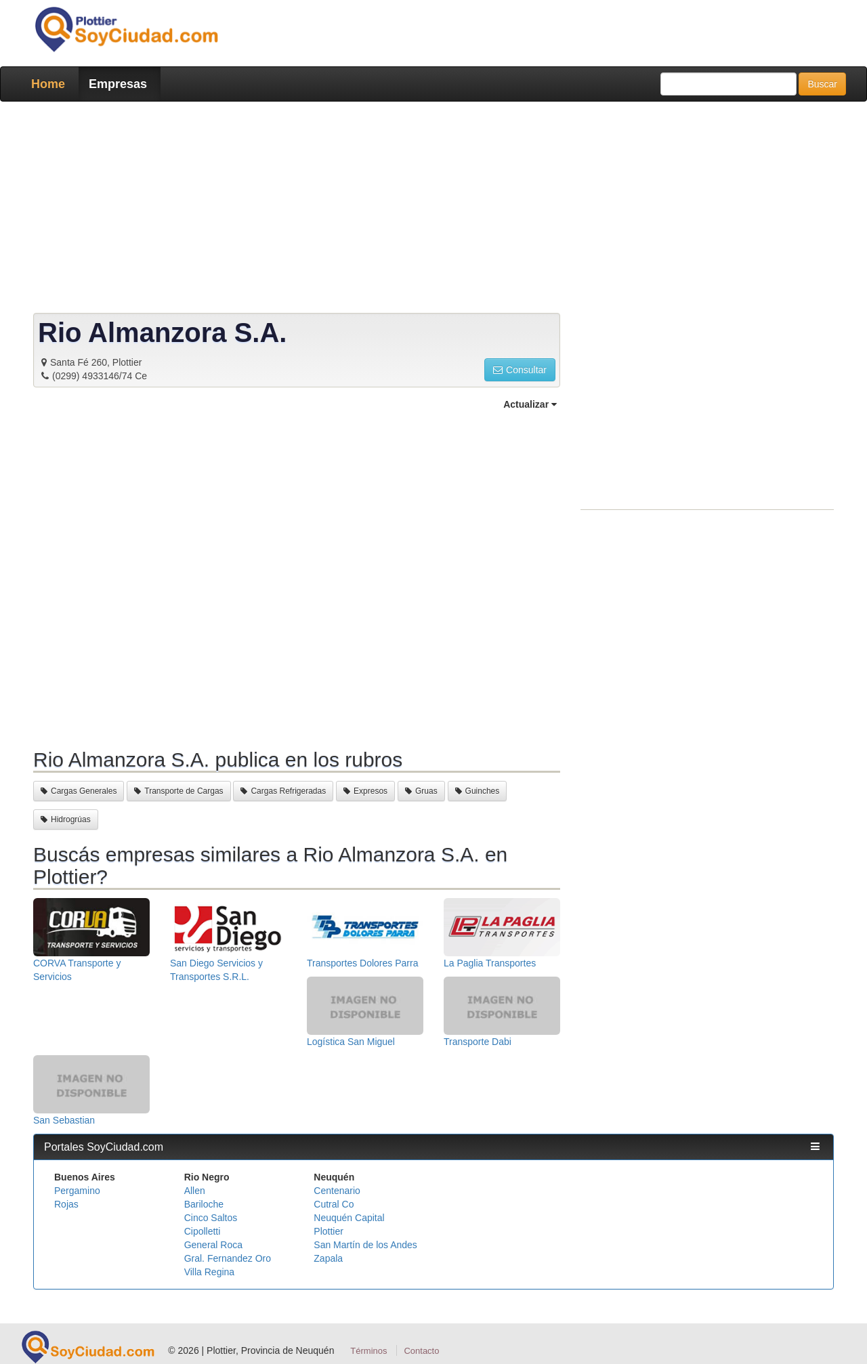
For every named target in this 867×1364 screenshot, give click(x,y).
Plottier (328, 1231)
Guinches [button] (477, 791)
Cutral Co (334, 1204)
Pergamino (77, 1190)
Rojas (66, 1204)
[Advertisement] (429, 210)
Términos (368, 1351)
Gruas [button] (421, 791)
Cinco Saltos (211, 1217)
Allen (194, 1190)
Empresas (118, 84)
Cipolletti (202, 1231)
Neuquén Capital (349, 1217)
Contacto (421, 1351)
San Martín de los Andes (365, 1244)
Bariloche (204, 1204)
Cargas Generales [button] (79, 791)
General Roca (213, 1244)
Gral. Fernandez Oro (227, 1258)
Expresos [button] (365, 791)
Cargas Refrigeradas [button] (283, 791)
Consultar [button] (520, 369)
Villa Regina (209, 1271)
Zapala (328, 1258)
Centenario (337, 1190)
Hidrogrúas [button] (66, 819)
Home (48, 84)
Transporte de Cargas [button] (178, 791)
